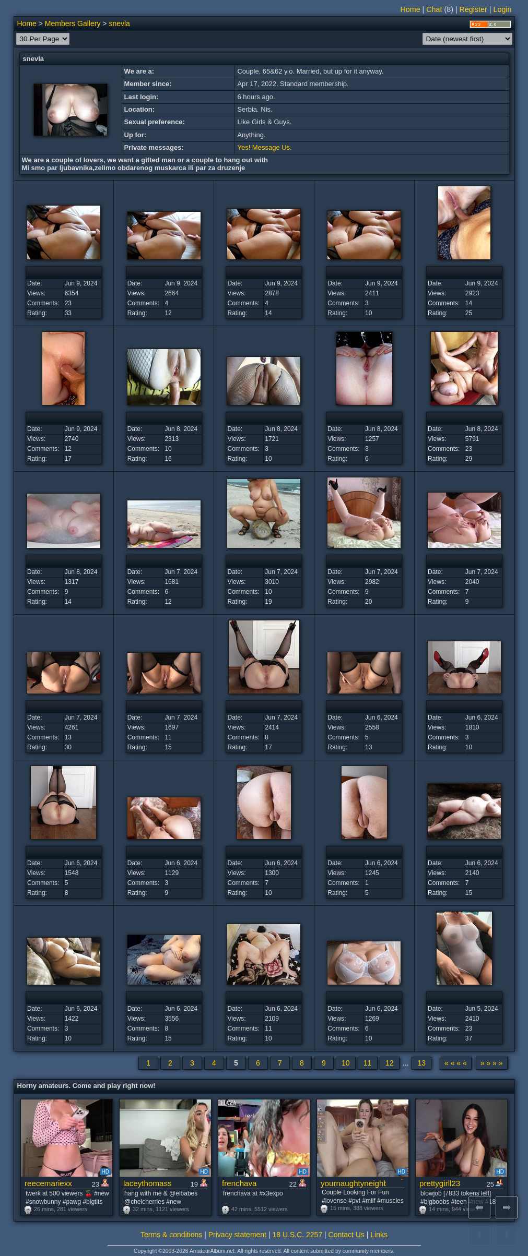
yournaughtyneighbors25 (353, 1183)
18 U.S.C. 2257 (297, 1234)
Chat (434, 9)
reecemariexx (48, 1183)
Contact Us (346, 1234)
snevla (119, 23)
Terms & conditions (171, 1234)
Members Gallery (73, 23)
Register (473, 9)
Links (379, 1234)
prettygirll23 (439, 1183)
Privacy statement (237, 1234)
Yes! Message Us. (264, 147)
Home (410, 9)
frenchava (239, 1183)
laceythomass (147, 1183)
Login (503, 9)
